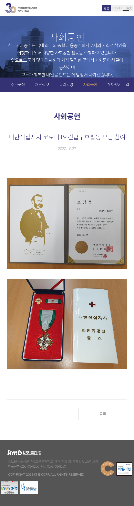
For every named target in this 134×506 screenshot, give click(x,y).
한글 (89, 8)
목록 (103, 413)
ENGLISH (100, 8)
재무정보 (42, 84)
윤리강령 (66, 84)
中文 (112, 8)
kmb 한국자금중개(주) (21, 8)
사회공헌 (90, 84)
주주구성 (18, 84)
